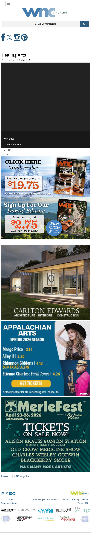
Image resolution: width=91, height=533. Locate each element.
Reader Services (51, 499)
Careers (74, 499)
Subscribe (84, 499)
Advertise (37, 499)
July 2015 (5, 154)
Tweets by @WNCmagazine (15, 476)
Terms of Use (84, 503)
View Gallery (12, 144)
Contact (64, 499)
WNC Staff (25, 60)
